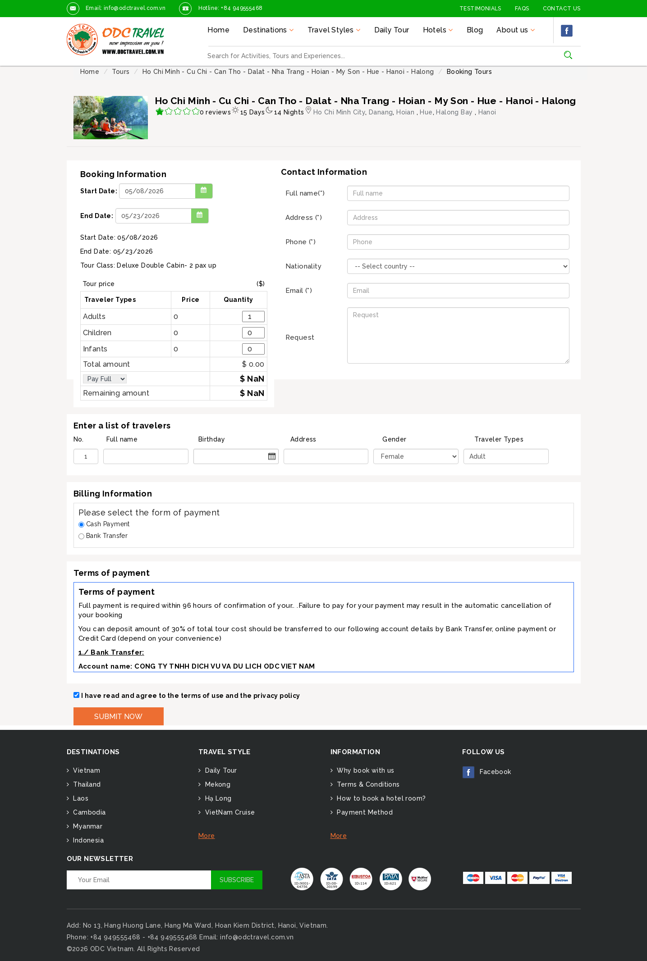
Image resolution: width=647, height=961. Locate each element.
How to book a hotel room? (380, 798)
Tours (120, 71)
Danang (381, 112)
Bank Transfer (103, 535)
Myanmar (86, 826)
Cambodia (88, 812)
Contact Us (562, 8)
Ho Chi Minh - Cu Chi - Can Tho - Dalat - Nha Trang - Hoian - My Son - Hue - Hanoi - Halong (288, 71)
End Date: (97, 215)
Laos (79, 798)
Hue (426, 112)
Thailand (86, 784)
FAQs (522, 8)
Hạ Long (217, 798)
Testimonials (480, 8)
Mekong (216, 784)
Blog (475, 30)
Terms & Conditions (367, 784)
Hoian (406, 112)
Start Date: (98, 191)
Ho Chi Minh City (339, 112)
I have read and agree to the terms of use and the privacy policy (190, 695)
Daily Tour (391, 30)
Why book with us (365, 770)
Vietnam (85, 770)
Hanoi (487, 112)
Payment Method (364, 812)
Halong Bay (455, 112)
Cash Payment (104, 524)
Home (218, 30)
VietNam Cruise (229, 812)
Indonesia (87, 840)
